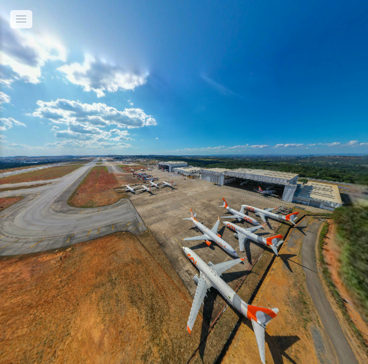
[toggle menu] (21, 19)
